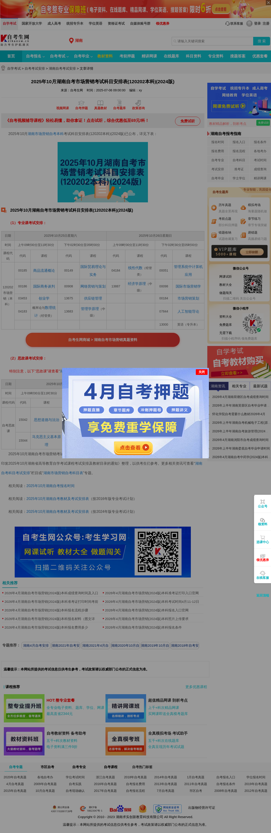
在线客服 (262, 578)
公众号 (262, 506)
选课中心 (262, 542)
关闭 (202, 372)
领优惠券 (262, 560)
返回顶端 (262, 595)
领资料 (262, 524)
